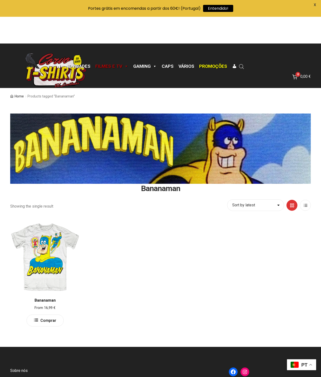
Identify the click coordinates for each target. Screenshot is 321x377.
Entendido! (218, 8)
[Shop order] (255, 178)
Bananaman (45, 273)
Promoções (213, 39)
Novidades (78, 39)
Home (19, 69)
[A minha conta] (234, 39)
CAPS (168, 39)
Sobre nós (19, 344)
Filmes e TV (111, 39)
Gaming (145, 39)
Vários (186, 39)
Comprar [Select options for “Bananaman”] (48, 293)
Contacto (17, 355)
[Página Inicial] (58, 39)
